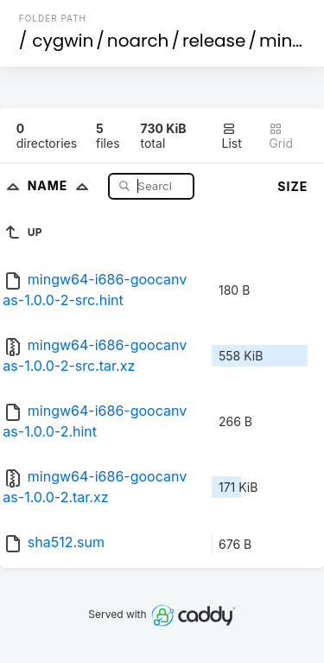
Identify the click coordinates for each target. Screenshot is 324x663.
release (214, 41)
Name (62, 185)
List (232, 136)
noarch (138, 41)
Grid (281, 136)
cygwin (62, 41)
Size (292, 186)
